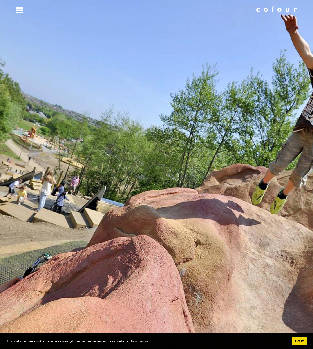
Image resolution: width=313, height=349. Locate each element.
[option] (156, 174)
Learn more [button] (139, 341)
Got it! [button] (299, 341)
